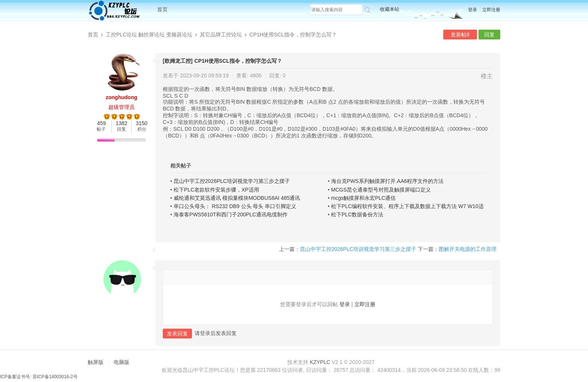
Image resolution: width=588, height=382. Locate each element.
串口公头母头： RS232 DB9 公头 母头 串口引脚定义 (235, 206)
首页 (162, 9)
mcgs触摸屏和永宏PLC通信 (363, 198)
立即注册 (491, 9)
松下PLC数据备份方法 (357, 214)
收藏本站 (389, 9)
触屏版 (96, 362)
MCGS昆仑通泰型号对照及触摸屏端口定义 (381, 190)
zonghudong (121, 97)
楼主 (487, 76)
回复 (489, 35)
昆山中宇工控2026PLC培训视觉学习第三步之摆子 (232, 181)
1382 (121, 123)
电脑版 (121, 362)
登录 (472, 9)
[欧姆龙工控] (177, 61)
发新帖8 (460, 35)
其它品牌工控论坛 (221, 35)
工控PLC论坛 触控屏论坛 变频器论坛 (149, 35)
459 (101, 123)
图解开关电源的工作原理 (467, 249)
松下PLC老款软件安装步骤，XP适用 (216, 190)
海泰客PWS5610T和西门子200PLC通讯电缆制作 (231, 214)
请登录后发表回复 (216, 333)
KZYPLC (320, 362)
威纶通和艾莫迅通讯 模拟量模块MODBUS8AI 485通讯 (237, 198)
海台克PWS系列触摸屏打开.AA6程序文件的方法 (387, 181)
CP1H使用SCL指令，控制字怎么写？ (293, 35)
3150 (141, 123)
